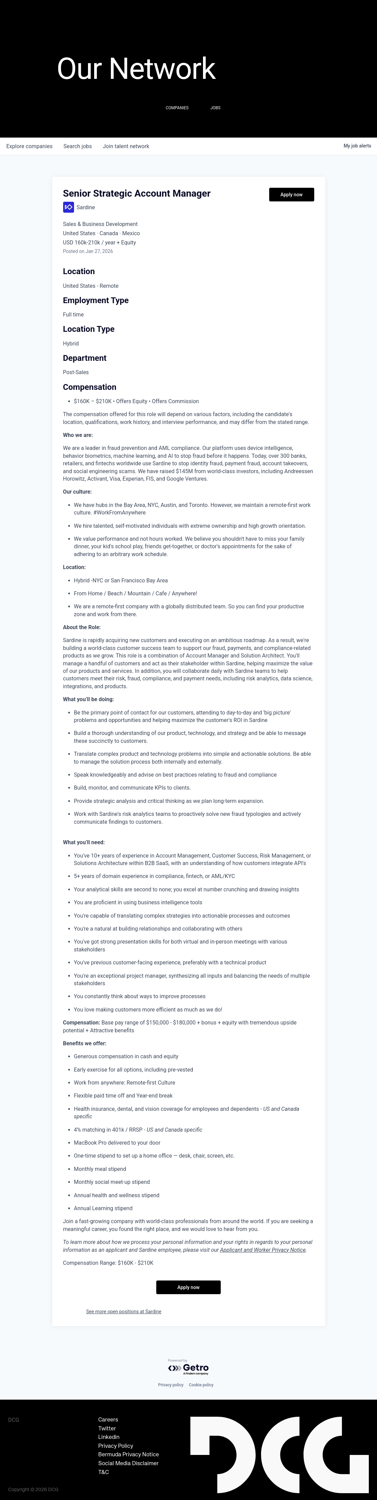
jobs (77, 146)
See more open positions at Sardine (123, 1311)
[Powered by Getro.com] (188, 1367)
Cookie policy (201, 1385)
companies (29, 146)
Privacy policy (170, 1385)
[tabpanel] (188, 849)
